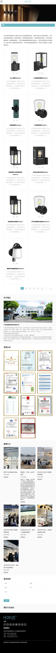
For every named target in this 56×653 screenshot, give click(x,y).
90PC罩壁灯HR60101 (15, 78)
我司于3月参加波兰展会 (10, 472)
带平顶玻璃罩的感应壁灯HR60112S (40, 221)
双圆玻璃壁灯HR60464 (15, 125)
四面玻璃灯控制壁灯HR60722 (15, 221)
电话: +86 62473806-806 (10, 633)
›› (50, 288)
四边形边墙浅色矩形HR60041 (40, 172)
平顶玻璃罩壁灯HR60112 (40, 125)
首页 (5, 11)
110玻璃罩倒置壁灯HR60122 (40, 78)
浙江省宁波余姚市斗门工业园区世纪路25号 (15, 631)
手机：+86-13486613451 (10, 635)
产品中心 (10, 11)
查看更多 (6, 477)
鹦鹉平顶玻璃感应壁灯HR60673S (15, 268)
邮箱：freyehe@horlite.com (11, 636)
